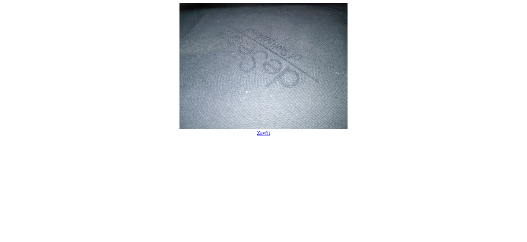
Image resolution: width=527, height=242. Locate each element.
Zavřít (263, 130)
